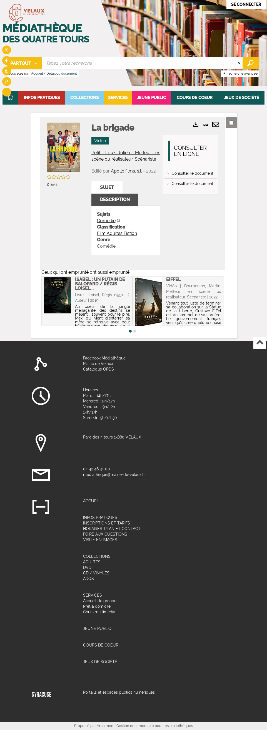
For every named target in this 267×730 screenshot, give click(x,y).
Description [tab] (115, 199)
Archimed (105, 726)
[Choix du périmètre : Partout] (25, 63)
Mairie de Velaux (98, 363)
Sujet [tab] (107, 187)
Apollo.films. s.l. (126, 171)
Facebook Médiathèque (104, 358)
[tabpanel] (126, 230)
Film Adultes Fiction (117, 233)
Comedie (106, 220)
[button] (41, 98)
